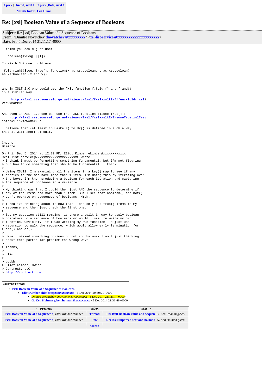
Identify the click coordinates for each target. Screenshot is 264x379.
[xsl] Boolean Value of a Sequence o (29, 360)
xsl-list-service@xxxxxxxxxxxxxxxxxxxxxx (124, 37)
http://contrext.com (23, 317)
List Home (44, 11)
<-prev (7, 5)
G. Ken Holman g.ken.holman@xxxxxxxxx (60, 346)
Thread (19, 5)
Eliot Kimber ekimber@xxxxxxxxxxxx (48, 339)
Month (94, 372)
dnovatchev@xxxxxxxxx (65, 37)
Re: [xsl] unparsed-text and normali (130, 366)
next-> (30, 5)
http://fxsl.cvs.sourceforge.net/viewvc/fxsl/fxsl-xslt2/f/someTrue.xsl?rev (77, 131)
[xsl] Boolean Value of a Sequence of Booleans (43, 335)
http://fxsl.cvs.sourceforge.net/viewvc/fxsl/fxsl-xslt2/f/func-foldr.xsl (78, 110)
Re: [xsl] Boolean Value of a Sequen (131, 360)
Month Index (26, 11)
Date (51, 5)
